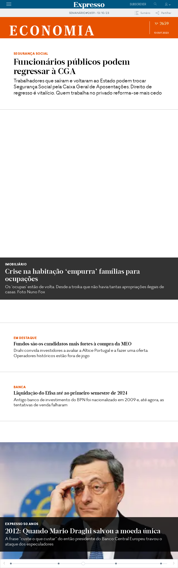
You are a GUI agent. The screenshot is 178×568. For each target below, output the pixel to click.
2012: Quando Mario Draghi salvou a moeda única (83, 242)
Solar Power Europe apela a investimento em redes (32, 456)
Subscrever (138, 4)
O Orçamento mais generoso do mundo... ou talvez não (47, 377)
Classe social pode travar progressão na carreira (65, 306)
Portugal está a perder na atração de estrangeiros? (145, 459)
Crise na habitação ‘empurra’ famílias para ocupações (72, 100)
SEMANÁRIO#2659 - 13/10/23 (89, 13)
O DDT (131, 375)
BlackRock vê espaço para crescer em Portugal (88, 456)
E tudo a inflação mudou (46, 407)
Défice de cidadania (131, 407)
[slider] (83, 563)
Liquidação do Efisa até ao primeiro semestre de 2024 (70, 218)
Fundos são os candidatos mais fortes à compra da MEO (72, 169)
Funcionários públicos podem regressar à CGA (72, 66)
